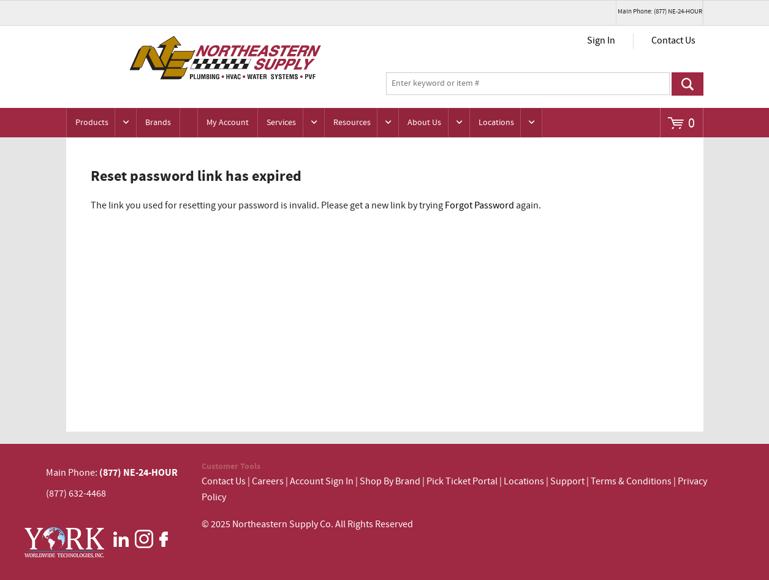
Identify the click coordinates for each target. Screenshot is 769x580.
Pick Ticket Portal (462, 481)
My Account (227, 122)
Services (281, 122)
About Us (424, 122)
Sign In (601, 40)
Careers (268, 481)
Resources (352, 122)
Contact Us (673, 40)
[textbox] (528, 84)
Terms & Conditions (631, 481)
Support (567, 481)
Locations (496, 122)
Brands (158, 122)
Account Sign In (322, 481)
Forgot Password (479, 205)
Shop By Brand (390, 481)
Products (91, 122)
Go (687, 84)
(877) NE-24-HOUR (137, 472)
